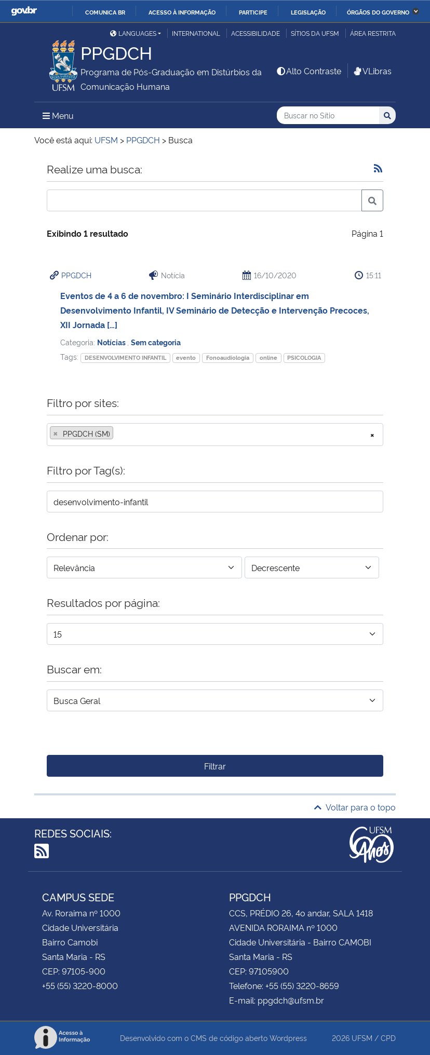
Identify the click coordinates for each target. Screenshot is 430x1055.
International (196, 33)
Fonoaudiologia (227, 357)
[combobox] (215, 434)
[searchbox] (119, 433)
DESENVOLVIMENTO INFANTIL (125, 357)
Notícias (112, 342)
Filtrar (215, 766)
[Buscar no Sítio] (328, 115)
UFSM (362, 1038)
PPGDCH (76, 275)
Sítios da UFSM (315, 33)
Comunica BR (105, 12)
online (268, 357)
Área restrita (373, 33)
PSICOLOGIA (304, 357)
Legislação (308, 12)
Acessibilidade (255, 33)
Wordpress (288, 1038)
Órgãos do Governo (378, 12)
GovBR (24, 11)
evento (186, 357)
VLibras (372, 70)
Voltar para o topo (355, 807)
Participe (253, 12)
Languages (133, 33)
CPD (388, 1038)
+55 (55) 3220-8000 (80, 985)
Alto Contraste (308, 70)
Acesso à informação (182, 12)
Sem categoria (156, 342)
